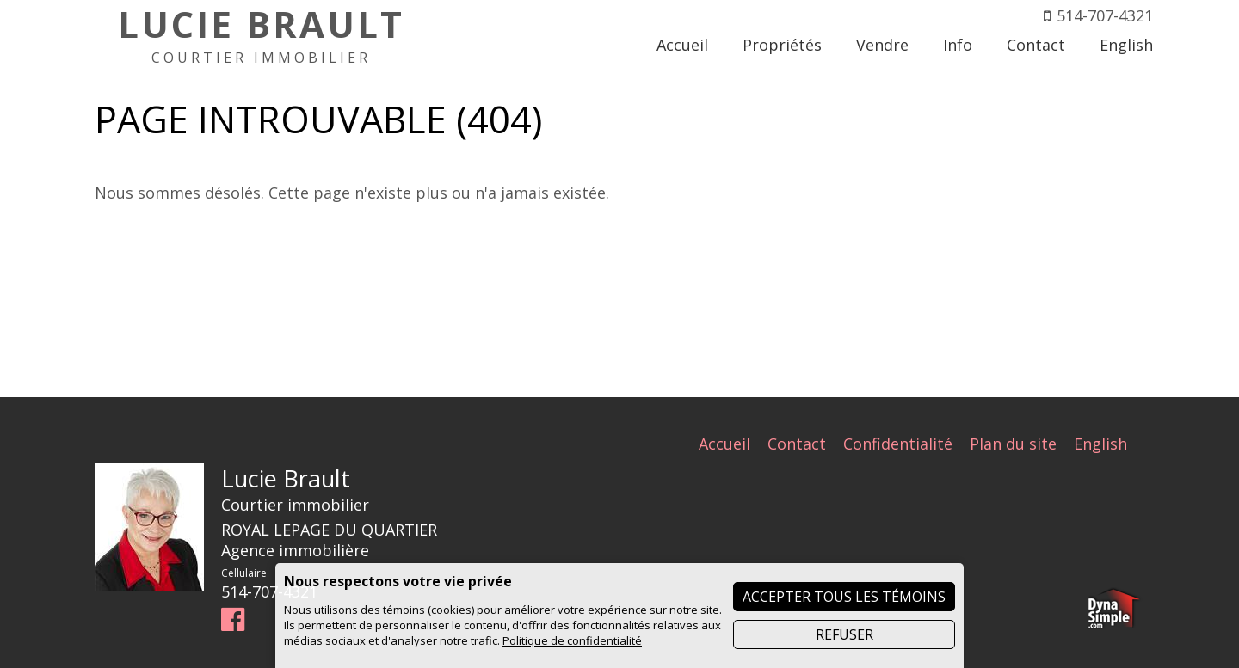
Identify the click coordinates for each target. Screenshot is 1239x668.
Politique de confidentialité (572, 640)
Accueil (724, 443)
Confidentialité (897, 443)
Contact (796, 443)
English (1100, 443)
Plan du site (1013, 443)
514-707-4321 (1105, 15)
